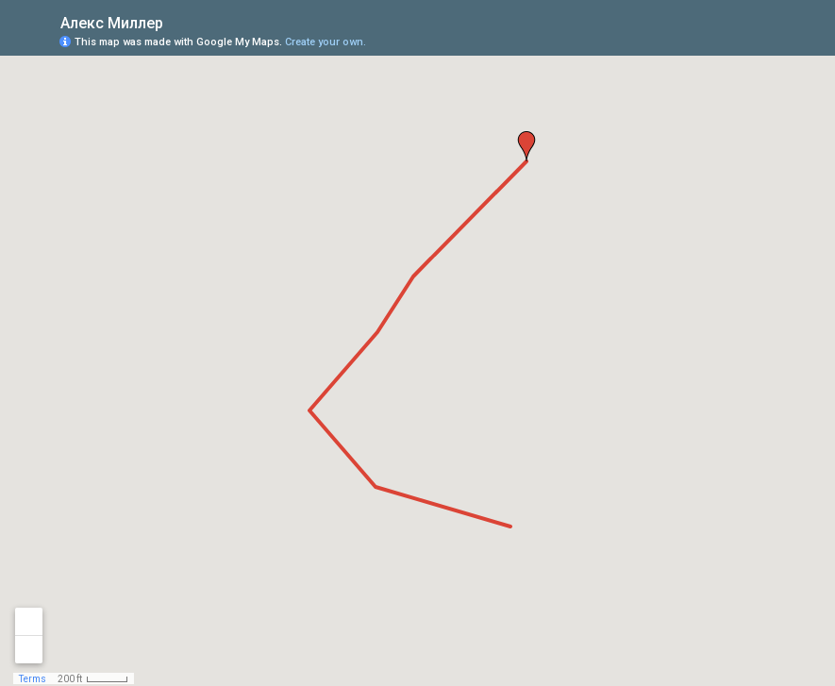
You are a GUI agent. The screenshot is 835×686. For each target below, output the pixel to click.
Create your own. (325, 42)
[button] (526, 146)
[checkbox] (178, 21)
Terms (32, 679)
